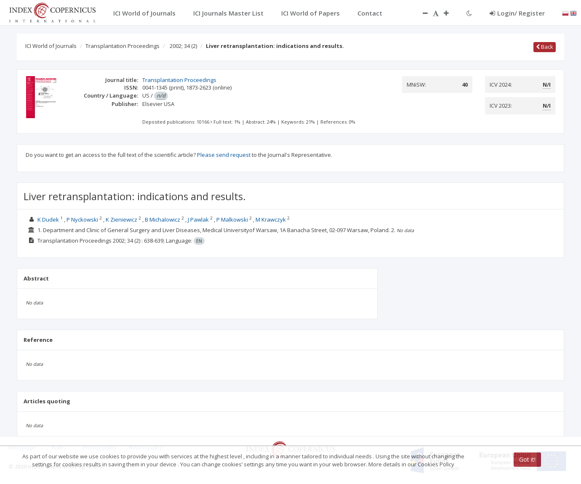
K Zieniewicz (121, 219)
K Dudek (48, 219)
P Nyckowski (82, 219)
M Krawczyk (271, 219)
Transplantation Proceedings (122, 46)
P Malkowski (232, 219)
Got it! (527, 459)
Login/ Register (517, 13)
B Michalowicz (162, 219)
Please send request (224, 155)
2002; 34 (183, 46)
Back (544, 46)
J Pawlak (198, 219)
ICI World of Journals (51, 46)
